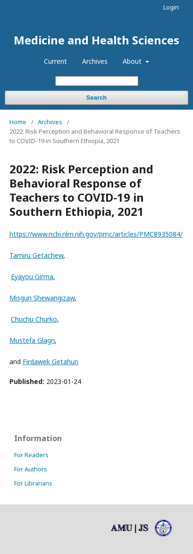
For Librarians (33, 483)
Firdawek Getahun (50, 361)
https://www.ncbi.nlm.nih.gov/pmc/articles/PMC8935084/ (96, 234)
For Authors (30, 469)
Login (171, 7)
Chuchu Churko (34, 319)
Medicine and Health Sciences (96, 40)
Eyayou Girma (32, 276)
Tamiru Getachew (36, 255)
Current (55, 61)
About (133, 61)
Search (96, 97)
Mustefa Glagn (32, 340)
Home (17, 122)
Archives (95, 61)
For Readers (31, 455)
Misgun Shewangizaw (42, 297)
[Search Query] (96, 81)
